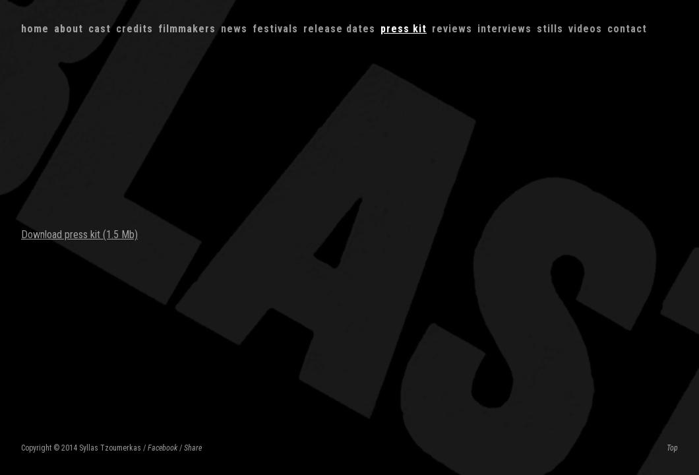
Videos (585, 28)
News (234, 28)
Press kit (403, 28)
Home (35, 28)
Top (672, 448)
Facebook (162, 448)
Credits (134, 28)
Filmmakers (187, 28)
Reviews (452, 28)
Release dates (339, 28)
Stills (550, 28)
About (68, 28)
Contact (627, 28)
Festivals (275, 28)
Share (193, 448)
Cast (99, 28)
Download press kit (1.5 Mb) (79, 234)
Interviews (504, 28)
